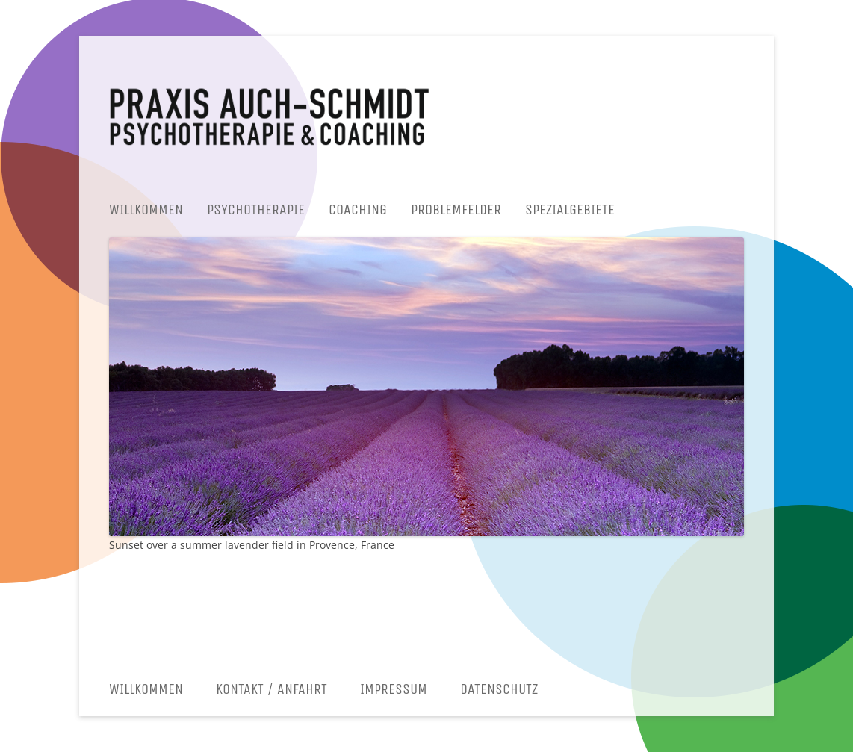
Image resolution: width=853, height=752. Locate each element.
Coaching (358, 209)
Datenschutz (499, 688)
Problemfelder (456, 209)
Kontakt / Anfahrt (271, 688)
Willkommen (146, 209)
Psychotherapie (256, 209)
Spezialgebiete (570, 209)
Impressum (393, 688)
